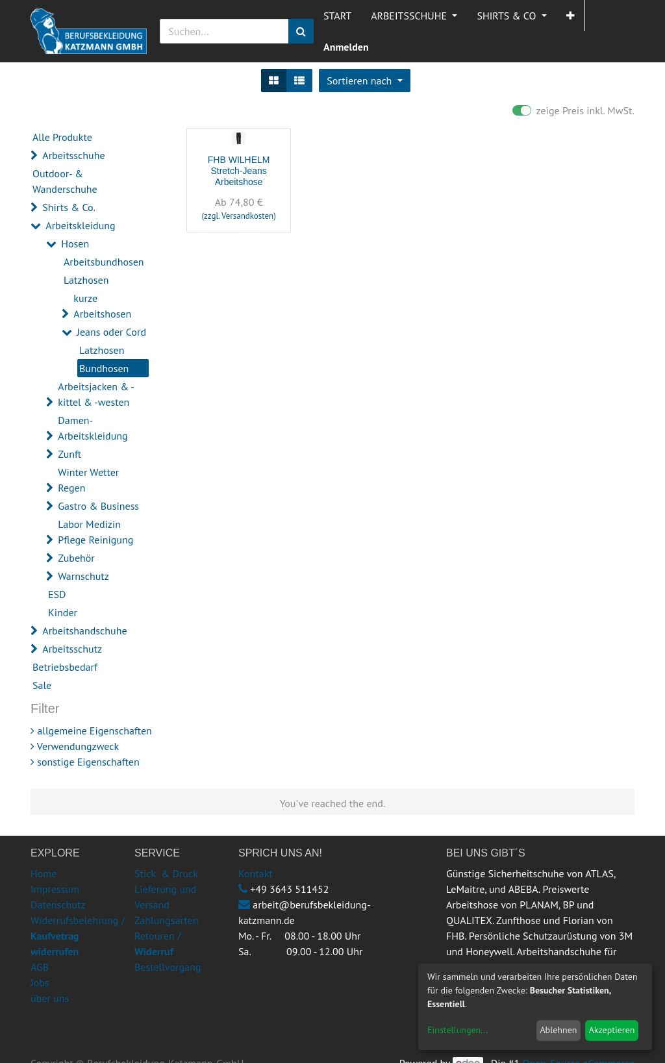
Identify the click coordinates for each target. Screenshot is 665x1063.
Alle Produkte (62, 137)
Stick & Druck (166, 873)
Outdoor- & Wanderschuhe (64, 181)
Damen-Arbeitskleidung (92, 428)
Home (43, 873)
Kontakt (255, 873)
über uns (50, 998)
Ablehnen (558, 1030)
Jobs (40, 982)
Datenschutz (58, 904)
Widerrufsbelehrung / (78, 936)
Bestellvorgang (167, 966)
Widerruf (153, 951)
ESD (57, 594)
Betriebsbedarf (64, 666)
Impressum (55, 888)
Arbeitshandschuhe (84, 630)
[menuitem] (337, 15)
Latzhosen (86, 279)
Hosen (75, 243)
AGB (40, 966)
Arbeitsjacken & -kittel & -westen (96, 394)
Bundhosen (104, 368)
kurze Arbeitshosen (102, 306)
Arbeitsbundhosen (104, 261)
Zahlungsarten (166, 920)
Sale (41, 685)
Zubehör (76, 557)
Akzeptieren (612, 1030)
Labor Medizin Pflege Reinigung (95, 532)
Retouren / (157, 935)
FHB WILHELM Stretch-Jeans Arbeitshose (239, 171)
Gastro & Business (98, 505)
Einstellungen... (457, 1030)
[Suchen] (301, 31)
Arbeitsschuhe (73, 155)
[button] (570, 15)
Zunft (69, 453)
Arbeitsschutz (72, 648)
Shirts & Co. (68, 207)
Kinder (62, 612)
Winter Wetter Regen (88, 480)
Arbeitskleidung (80, 225)
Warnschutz (83, 575)
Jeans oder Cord (111, 331)
